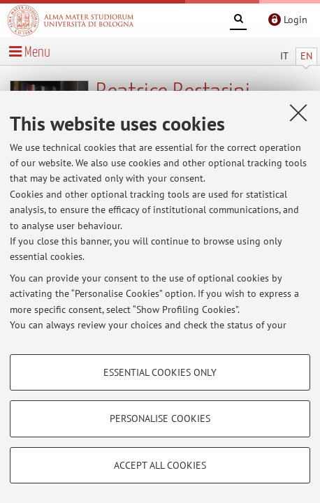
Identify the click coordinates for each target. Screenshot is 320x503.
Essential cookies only (160, 372)
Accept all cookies (160, 465)
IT (284, 56)
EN (306, 56)
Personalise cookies (160, 418)
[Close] (298, 112)
